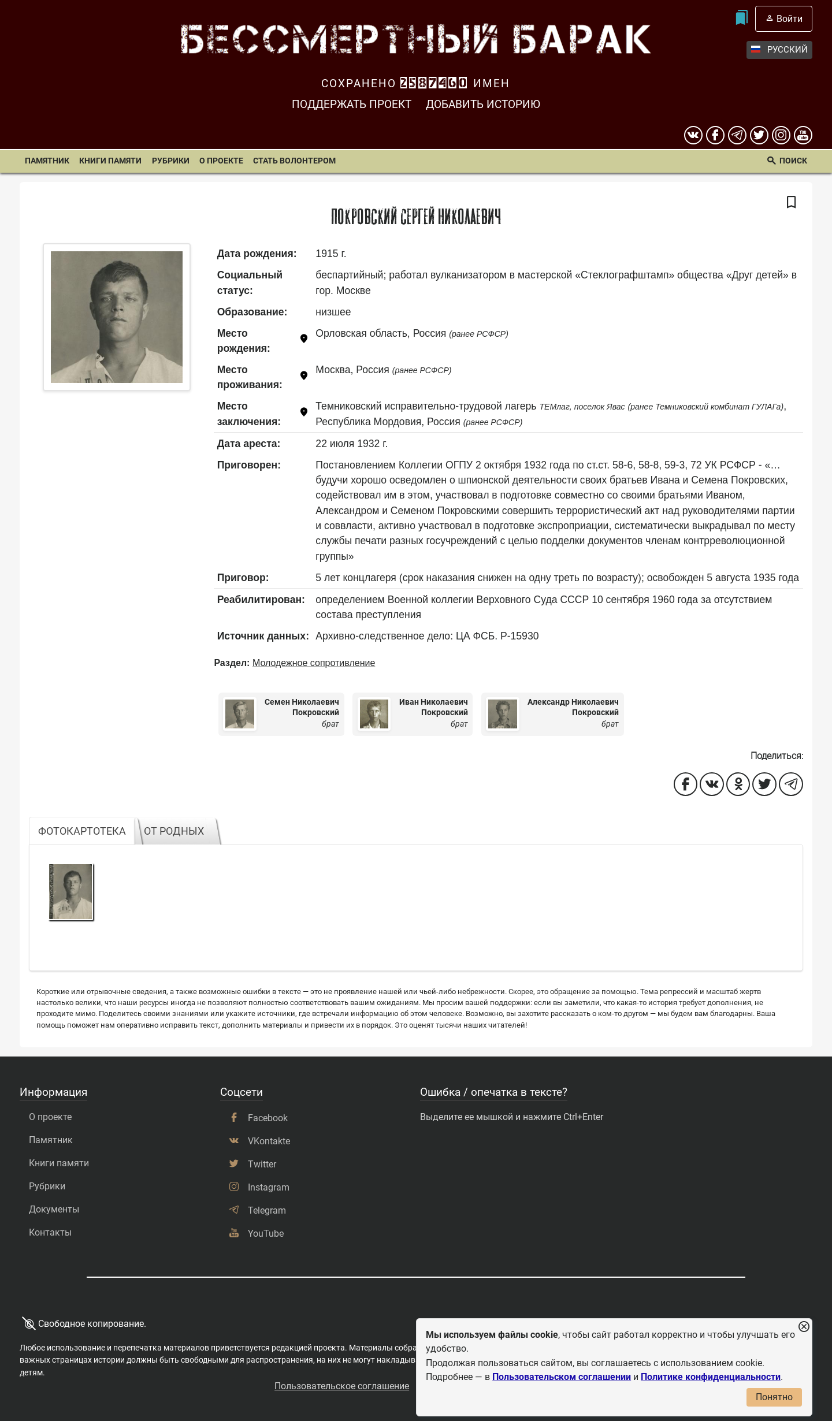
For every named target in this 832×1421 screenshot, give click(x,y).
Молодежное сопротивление (313, 663)
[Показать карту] (304, 341)
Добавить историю (483, 104)
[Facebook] (715, 135)
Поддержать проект (351, 104)
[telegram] (737, 135)
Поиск (793, 161)
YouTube (266, 1233)
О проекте (221, 161)
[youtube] (803, 135)
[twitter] (759, 135)
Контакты (50, 1232)
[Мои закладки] (742, 19)
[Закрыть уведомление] (804, 1327)
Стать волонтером (294, 161)
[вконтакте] (693, 135)
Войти (790, 18)
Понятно (774, 1397)
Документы (54, 1209)
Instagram (268, 1187)
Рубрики (171, 161)
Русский (779, 50)
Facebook (268, 1118)
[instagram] (781, 135)
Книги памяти (110, 161)
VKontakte (269, 1141)
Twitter (262, 1164)
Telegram (267, 1210)
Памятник (47, 161)
